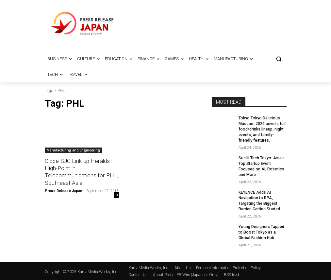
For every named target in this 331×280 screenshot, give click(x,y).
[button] (279, 59)
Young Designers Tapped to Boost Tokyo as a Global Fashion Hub (262, 231)
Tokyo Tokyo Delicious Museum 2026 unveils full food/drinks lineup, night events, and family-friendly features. (262, 129)
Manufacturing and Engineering (73, 150)
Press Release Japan (63, 190)
